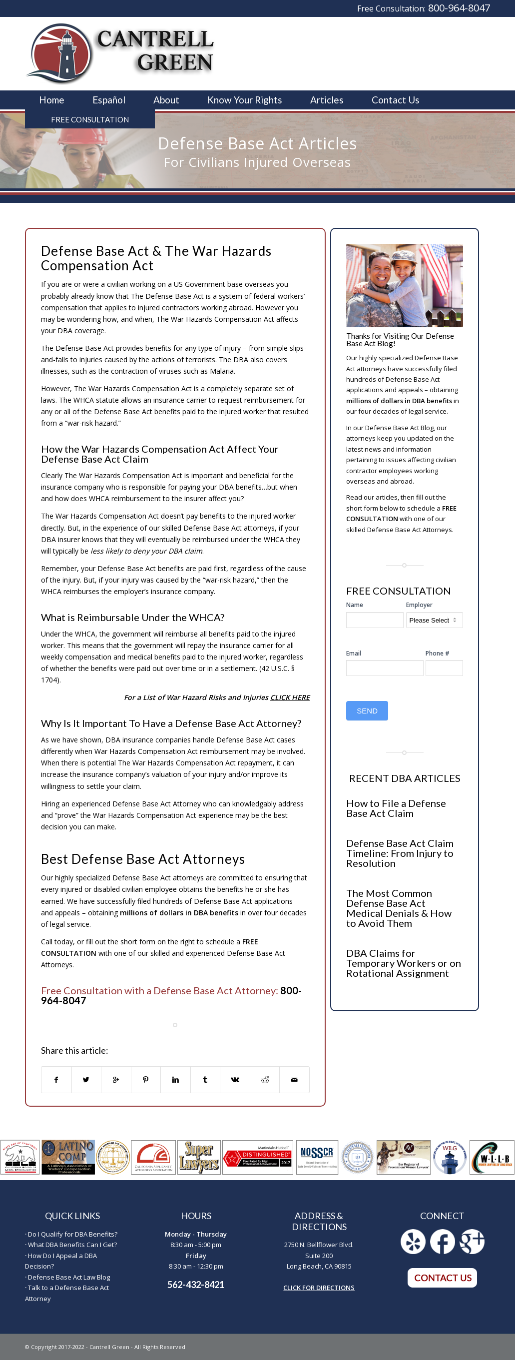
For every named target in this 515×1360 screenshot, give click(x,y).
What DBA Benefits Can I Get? (72, 1244)
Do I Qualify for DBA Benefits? (72, 1234)
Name (354, 605)
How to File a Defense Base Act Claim (396, 808)
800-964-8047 (459, 7)
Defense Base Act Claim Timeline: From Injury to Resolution (400, 853)
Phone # (438, 653)
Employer (419, 605)
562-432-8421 (195, 1284)
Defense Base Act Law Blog (69, 1277)
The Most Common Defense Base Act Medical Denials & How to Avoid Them (399, 908)
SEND (367, 710)
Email (353, 653)
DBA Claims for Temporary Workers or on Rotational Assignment (403, 963)
